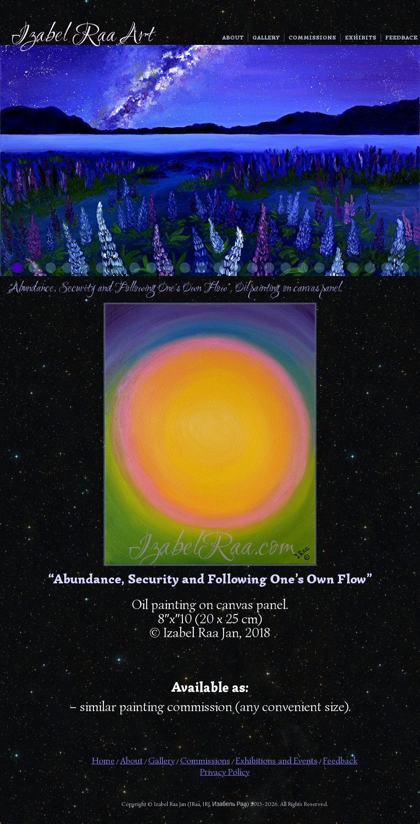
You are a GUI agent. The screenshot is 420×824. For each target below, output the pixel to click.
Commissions (312, 37)
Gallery (266, 37)
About (233, 37)
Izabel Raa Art (82, 36)
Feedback (401, 37)
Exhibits (360, 37)
